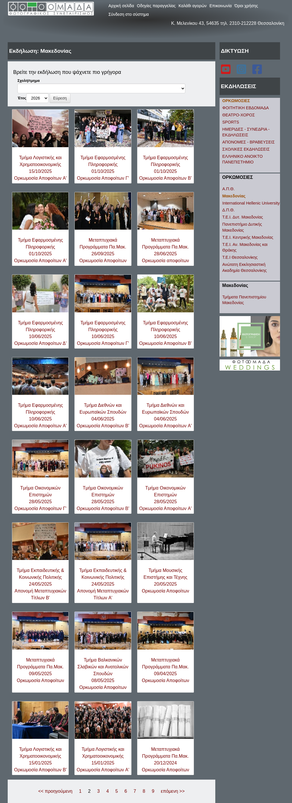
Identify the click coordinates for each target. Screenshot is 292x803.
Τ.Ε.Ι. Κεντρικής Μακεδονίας (247, 237)
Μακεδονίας (234, 196)
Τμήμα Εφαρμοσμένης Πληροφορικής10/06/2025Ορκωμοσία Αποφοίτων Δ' (40, 333)
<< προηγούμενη (55, 791)
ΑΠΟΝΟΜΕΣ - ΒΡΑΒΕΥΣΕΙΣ (248, 142)
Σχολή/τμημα (28, 80)
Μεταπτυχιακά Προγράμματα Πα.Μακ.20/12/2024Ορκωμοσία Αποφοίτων (165, 759)
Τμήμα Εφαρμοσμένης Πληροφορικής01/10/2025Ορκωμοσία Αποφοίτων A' (40, 250)
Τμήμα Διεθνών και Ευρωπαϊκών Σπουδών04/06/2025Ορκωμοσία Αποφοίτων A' (165, 415)
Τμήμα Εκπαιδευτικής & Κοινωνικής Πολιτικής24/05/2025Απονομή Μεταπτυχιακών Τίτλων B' (40, 584)
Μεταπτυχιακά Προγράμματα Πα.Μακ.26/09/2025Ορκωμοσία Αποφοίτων (103, 250)
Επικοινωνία (220, 5)
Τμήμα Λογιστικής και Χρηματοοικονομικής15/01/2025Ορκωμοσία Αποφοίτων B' (40, 759)
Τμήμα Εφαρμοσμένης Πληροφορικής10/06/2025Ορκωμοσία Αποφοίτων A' (40, 415)
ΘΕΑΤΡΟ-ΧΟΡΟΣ (238, 115)
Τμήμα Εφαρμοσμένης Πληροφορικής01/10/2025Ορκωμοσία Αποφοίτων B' (165, 168)
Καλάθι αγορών (192, 5)
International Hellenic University (251, 203)
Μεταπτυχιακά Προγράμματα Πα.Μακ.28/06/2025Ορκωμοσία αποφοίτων (165, 250)
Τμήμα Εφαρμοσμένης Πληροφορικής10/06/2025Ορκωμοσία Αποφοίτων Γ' (103, 333)
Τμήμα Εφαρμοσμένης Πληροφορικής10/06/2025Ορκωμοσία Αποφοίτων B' (165, 333)
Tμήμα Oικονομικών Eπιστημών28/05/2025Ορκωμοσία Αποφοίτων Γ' (40, 498)
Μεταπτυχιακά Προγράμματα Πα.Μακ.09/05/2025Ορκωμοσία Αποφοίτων (40, 670)
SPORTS (230, 122)
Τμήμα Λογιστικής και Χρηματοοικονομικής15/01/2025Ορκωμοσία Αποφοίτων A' (103, 759)
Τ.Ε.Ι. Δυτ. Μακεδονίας (242, 217)
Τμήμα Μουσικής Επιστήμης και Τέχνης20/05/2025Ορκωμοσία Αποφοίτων (165, 580)
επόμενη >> (172, 791)
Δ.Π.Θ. (228, 210)
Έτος (21, 98)
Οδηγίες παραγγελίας (156, 5)
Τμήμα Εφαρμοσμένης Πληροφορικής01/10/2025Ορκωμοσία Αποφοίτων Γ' (103, 168)
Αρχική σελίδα (121, 5)
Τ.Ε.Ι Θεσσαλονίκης (240, 257)
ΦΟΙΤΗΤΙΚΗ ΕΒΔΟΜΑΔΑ (245, 108)
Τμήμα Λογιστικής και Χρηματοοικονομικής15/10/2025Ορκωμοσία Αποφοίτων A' (40, 168)
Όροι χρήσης (246, 5)
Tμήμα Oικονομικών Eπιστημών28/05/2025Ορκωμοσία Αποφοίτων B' (103, 498)
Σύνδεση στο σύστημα (128, 14)
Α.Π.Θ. (228, 189)
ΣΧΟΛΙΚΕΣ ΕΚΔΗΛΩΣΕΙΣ (246, 149)
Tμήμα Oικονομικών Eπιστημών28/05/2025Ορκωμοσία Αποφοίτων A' (165, 498)
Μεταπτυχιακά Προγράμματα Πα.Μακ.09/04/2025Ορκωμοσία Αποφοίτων (165, 670)
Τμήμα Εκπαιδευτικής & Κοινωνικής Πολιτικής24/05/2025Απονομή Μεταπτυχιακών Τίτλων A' (103, 584)
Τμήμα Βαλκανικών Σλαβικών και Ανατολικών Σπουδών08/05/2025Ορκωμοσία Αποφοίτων (103, 674)
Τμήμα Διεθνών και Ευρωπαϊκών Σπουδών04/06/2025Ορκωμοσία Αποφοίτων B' (103, 415)
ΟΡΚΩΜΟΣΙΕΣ (236, 100)
